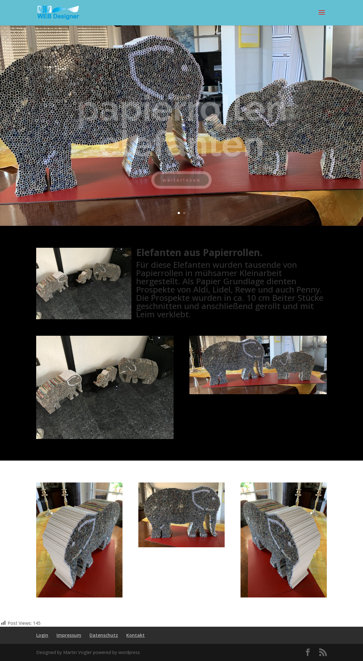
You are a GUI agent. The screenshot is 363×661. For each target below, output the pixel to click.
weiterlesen (181, 185)
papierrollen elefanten (181, 131)
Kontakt (135, 635)
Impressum (68, 635)
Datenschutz (103, 635)
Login (42, 635)
